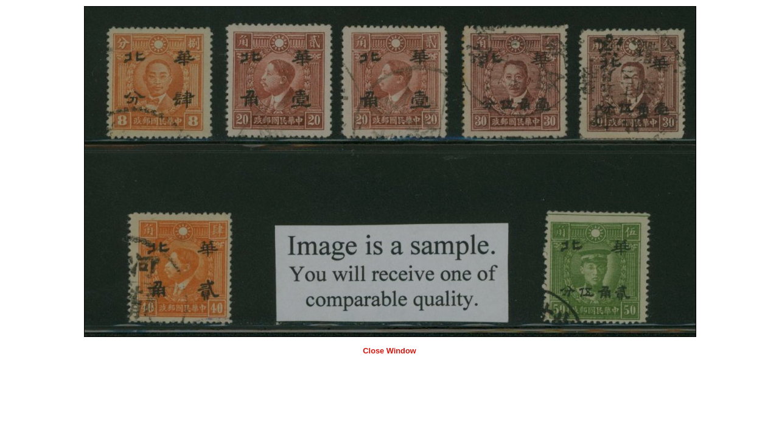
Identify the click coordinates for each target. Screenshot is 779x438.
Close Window (389, 350)
